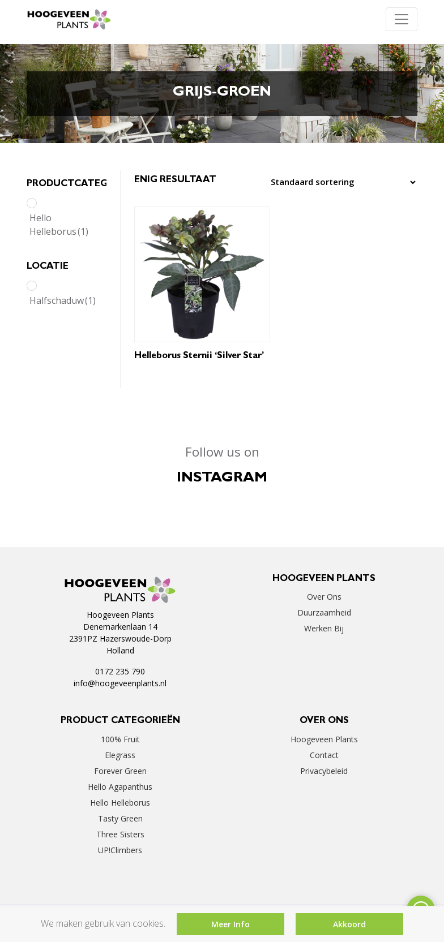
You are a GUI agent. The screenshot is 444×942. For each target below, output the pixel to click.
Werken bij (324, 628)
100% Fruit (120, 739)
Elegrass (120, 755)
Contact (324, 755)
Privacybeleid (324, 770)
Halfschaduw (62, 300)
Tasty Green (120, 818)
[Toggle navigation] (401, 19)
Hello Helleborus (58, 225)
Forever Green (120, 770)
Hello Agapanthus (120, 786)
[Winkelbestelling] (340, 182)
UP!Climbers (120, 850)
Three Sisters (120, 834)
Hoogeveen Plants (324, 739)
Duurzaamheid (324, 612)
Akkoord (349, 924)
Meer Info (230, 924)
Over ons (324, 596)
